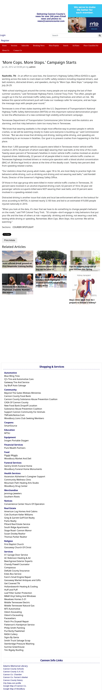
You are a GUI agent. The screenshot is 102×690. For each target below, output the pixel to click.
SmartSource (10, 425)
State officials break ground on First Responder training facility (18, 264)
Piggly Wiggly (11, 455)
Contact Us (18, 50)
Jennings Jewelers (13, 493)
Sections (14, 46)
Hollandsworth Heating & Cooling (21, 586)
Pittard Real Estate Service (17, 524)
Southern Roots (12, 496)
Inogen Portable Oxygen (16, 440)
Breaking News (39, 46)
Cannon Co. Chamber (12, 674)
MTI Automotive (12, 608)
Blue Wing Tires (12, 375)
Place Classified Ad (91, 46)
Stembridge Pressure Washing (19, 643)
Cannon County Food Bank (17, 396)
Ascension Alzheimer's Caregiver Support (24, 476)
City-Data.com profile (12, 683)
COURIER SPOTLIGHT (23, 227)
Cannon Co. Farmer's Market (15, 677)
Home (4, 46)
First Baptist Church (14, 544)
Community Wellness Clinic (17, 479)
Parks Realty (10, 520)
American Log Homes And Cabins (20, 511)
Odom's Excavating (13, 615)
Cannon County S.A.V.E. (13, 672)
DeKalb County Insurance (16, 570)
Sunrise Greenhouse (14, 646)
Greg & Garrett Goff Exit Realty (19, 517)
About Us (5, 50)
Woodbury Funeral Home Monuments (23, 469)
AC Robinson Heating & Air (17, 558)
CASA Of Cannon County (16, 402)
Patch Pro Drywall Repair (16, 621)
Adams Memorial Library (15, 665)
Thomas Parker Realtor (15, 536)
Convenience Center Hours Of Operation (24, 504)
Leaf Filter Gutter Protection (18, 592)
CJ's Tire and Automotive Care (19, 379)
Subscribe (25, 46)
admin (32, 66)
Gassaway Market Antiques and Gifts (22, 580)
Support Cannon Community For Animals (24, 411)
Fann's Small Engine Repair (17, 577)
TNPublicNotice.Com (14, 415)
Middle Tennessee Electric (17, 602)
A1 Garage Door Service (16, 554)
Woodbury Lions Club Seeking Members (24, 418)
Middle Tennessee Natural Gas (19, 605)
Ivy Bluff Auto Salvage (15, 385)
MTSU (7, 433)
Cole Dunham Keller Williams (18, 514)
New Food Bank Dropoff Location (20, 405)
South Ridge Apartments (16, 527)
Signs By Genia (11, 637)
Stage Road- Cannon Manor (18, 530)
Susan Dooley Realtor (15, 533)
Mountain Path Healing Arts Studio (21, 482)
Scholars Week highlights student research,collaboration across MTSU (50, 283)
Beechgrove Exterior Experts (18, 561)
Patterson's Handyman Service (19, 624)
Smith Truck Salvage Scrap (17, 640)
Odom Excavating (13, 611)
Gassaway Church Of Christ (17, 547)
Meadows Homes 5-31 (15, 599)
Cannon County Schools (13, 669)
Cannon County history (13, 680)
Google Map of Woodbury (14, 689)
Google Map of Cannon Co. (14, 686)
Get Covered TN (12, 583)
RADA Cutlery (11, 634)
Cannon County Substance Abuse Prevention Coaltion (30, 399)
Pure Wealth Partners (15, 447)
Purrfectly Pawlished (14, 631)
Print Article (9, 240)
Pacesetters (10, 618)
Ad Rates (76, 46)
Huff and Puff (11, 589)
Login (3, 35)
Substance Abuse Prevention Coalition (23, 408)
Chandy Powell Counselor (17, 564)
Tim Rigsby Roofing (13, 650)
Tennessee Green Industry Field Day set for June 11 (51, 268)
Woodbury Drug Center (15, 486)
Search (65, 46)
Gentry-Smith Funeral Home (18, 465)
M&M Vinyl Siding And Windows (20, 596)
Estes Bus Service (12, 573)
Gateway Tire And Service (16, 382)
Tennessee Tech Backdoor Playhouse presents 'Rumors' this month (16, 289)
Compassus (10, 567)
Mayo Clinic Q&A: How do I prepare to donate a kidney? (82, 301)
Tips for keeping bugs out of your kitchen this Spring (82, 268)
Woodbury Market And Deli (17, 458)
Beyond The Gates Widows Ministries (22, 392)
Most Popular (54, 46)
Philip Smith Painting (14, 627)
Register (5, 40)
